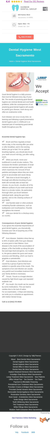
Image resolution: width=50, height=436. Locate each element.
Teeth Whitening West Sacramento (26, 402)
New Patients (40, 377)
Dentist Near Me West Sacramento (25, 369)
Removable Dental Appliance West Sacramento (25, 392)
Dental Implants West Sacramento (25, 364)
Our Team (38, 379)
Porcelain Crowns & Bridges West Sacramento (25, 387)
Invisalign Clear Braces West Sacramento (25, 374)
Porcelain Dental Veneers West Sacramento (25, 389)
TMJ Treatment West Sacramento (25, 404)
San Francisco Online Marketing (24, 418)
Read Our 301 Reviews (34, 1)
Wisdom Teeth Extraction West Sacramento (25, 410)
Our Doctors (28, 379)
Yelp (16, 432)
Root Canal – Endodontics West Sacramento (25, 397)
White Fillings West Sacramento (26, 407)
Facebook (25, 432)
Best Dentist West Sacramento (28, 359)
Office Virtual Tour (15, 379)
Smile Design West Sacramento (26, 399)
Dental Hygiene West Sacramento (25, 362)
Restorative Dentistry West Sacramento (25, 394)
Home (11, 61)
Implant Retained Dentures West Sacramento (26, 372)
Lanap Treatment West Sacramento (19, 377)
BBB (33, 432)
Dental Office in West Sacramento (25, 367)
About (13, 359)
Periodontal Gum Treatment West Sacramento (25, 384)
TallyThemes (36, 356)
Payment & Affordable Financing (26, 382)
